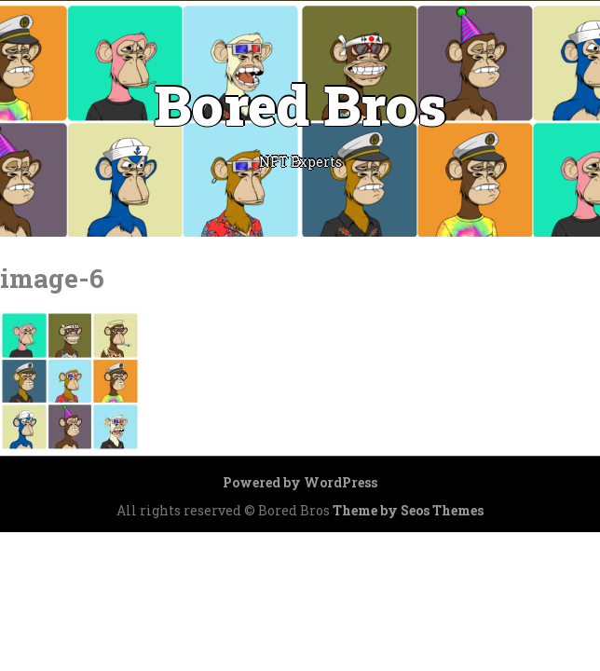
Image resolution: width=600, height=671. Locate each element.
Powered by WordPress (300, 482)
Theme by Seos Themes (408, 510)
